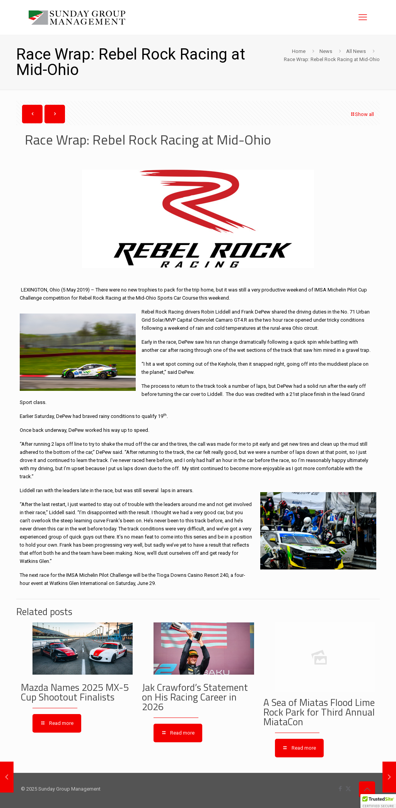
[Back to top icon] (367, 789)
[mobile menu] (362, 17)
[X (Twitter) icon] (348, 788)
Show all (362, 114)
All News (356, 51)
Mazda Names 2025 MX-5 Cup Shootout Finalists (75, 692)
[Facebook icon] (340, 788)
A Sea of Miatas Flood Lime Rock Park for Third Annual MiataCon (319, 712)
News (325, 51)
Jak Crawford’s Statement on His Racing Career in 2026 (195, 697)
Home (299, 51)
